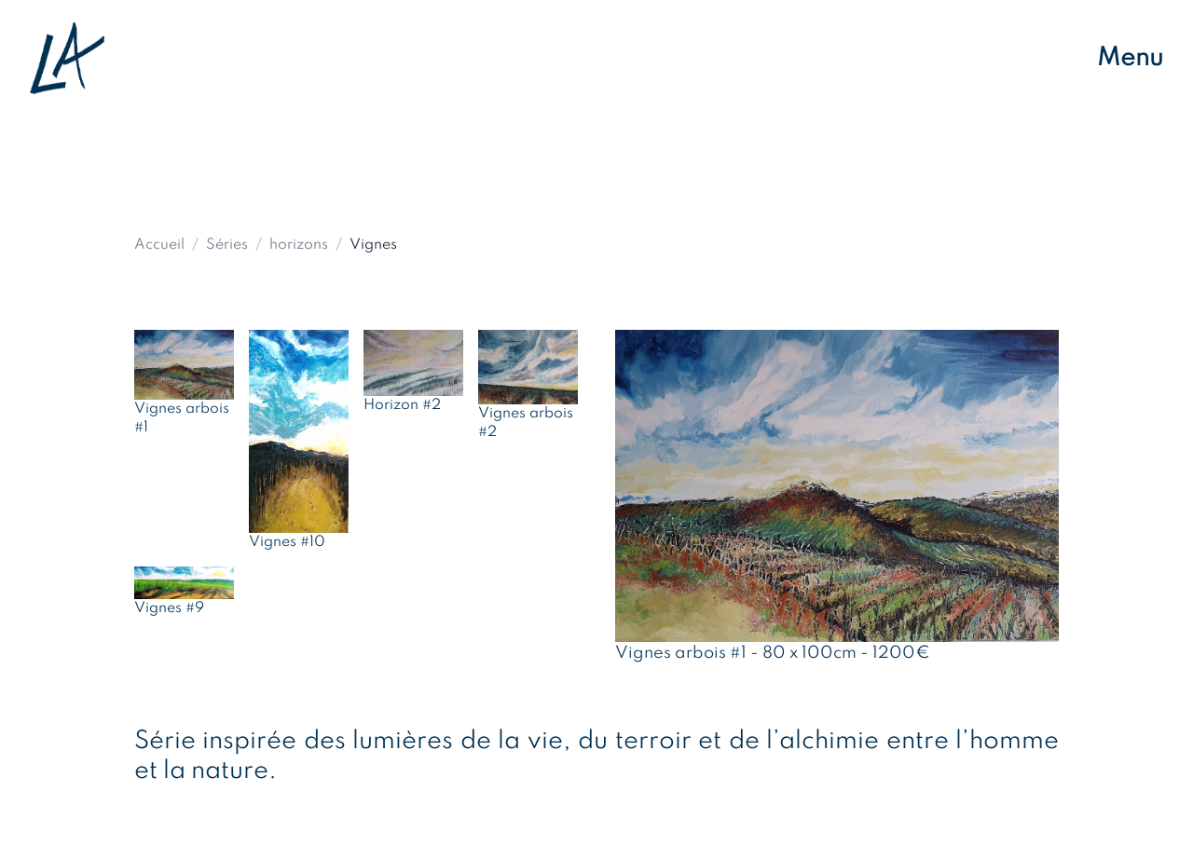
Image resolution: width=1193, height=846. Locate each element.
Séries (227, 245)
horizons (298, 245)
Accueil (159, 245)
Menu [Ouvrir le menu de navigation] (1130, 58)
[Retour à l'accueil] (67, 58)
